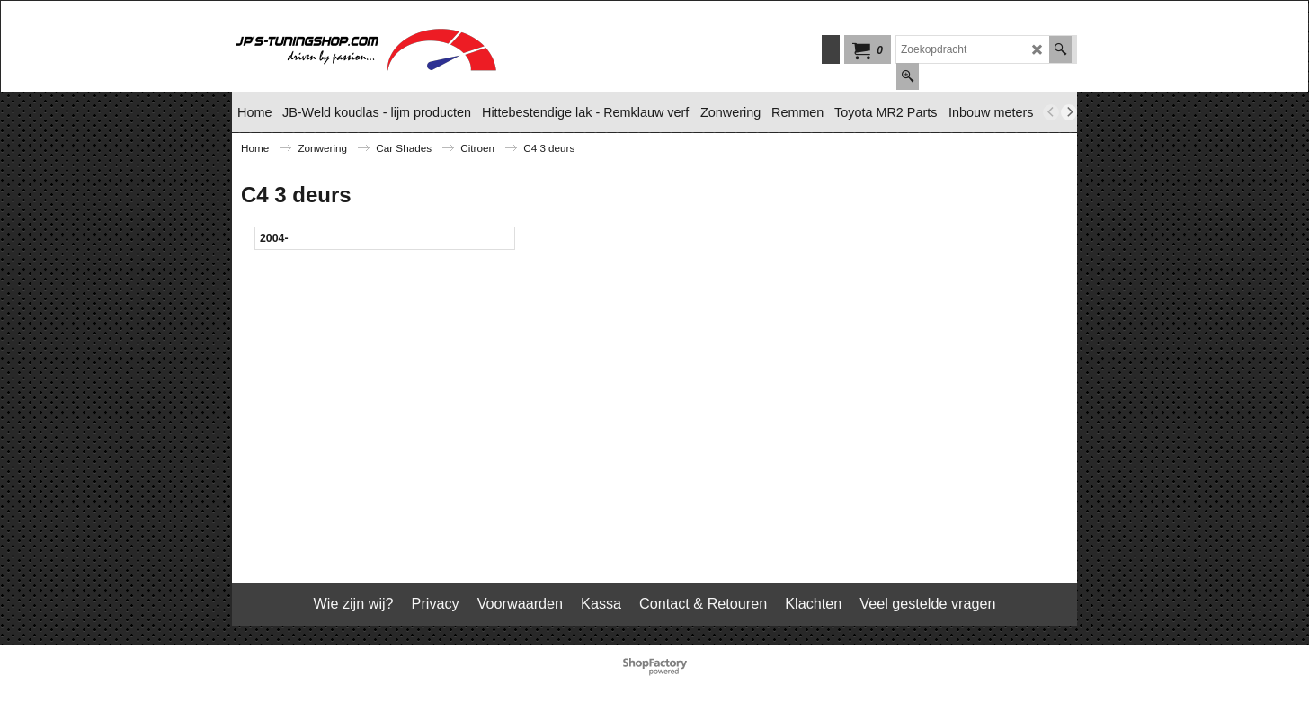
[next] (1069, 112)
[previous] (1051, 112)
